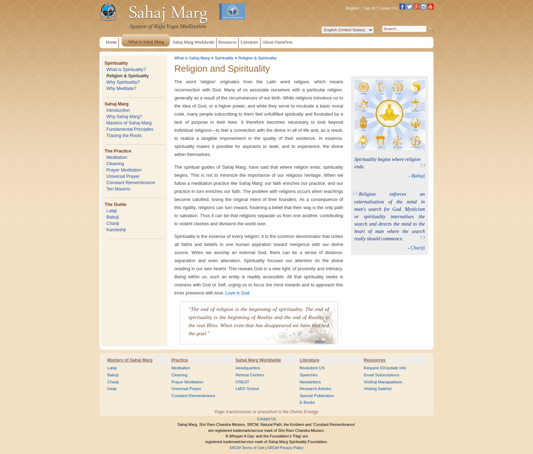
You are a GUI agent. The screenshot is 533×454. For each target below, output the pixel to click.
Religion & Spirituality (127, 75)
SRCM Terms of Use (247, 448)
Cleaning (115, 163)
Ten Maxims (118, 189)
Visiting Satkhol (378, 389)
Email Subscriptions (381, 375)
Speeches (308, 375)
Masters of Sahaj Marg (129, 122)
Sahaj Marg (116, 103)
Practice (179, 360)
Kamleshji (116, 229)
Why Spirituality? (123, 82)
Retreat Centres (250, 375)
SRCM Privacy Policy (286, 448)
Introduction (118, 110)
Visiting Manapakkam (383, 382)
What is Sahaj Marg (192, 58)
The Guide (115, 204)
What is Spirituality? (126, 69)
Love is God (237, 293)
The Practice (117, 151)
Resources (375, 360)
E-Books (307, 402)
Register (353, 8)
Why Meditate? (121, 88)
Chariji (112, 223)
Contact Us (388, 8)
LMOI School (247, 389)
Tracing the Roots (124, 135)
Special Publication (317, 396)
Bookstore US (312, 368)
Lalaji (111, 210)
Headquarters (248, 368)
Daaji (111, 389)
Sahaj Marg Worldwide (258, 360)
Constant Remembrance (130, 182)
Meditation (116, 157)
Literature (309, 360)
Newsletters (310, 382)
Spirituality (116, 63)
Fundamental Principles (129, 129)
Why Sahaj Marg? (124, 116)
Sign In (369, 8)
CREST (242, 382)
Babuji (112, 217)
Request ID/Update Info (385, 368)
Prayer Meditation (123, 170)
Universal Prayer (123, 176)
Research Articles (315, 389)
